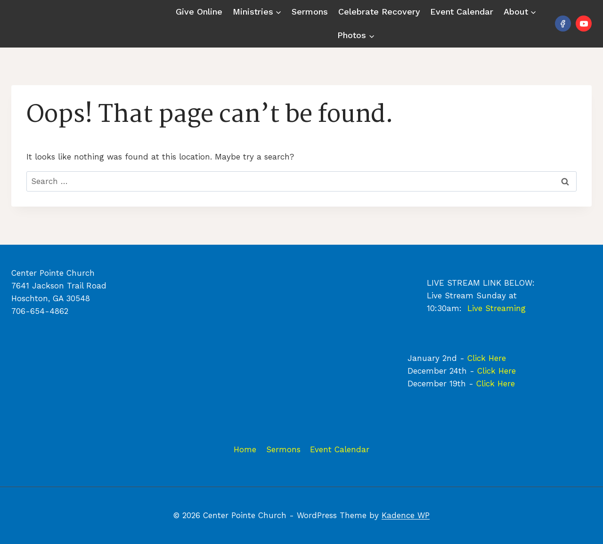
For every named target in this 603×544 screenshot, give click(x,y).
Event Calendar (461, 11)
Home (245, 449)
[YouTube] (584, 24)
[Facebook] (563, 24)
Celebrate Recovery (379, 11)
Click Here (486, 358)
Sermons (310, 11)
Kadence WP (406, 515)
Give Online (199, 11)
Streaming (505, 308)
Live (476, 308)
